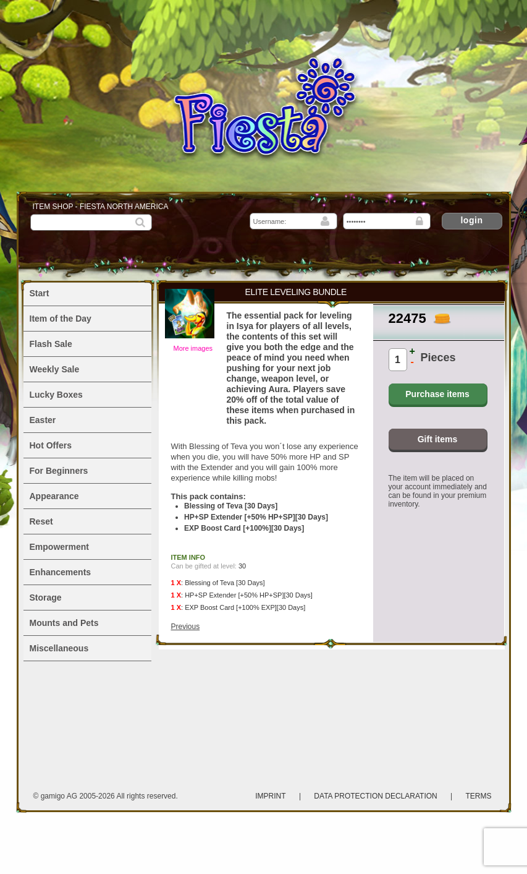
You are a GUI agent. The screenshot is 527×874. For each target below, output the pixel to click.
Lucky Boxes (56, 395)
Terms (479, 796)
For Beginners (59, 471)
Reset (41, 521)
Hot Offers (51, 445)
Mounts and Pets (64, 623)
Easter (43, 420)
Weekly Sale (55, 369)
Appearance (54, 496)
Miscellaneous (59, 648)
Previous (185, 626)
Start (39, 293)
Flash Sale (51, 344)
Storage (46, 597)
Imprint (270, 796)
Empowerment (59, 547)
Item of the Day (60, 318)
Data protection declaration (376, 796)
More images (193, 348)
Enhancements (60, 572)
